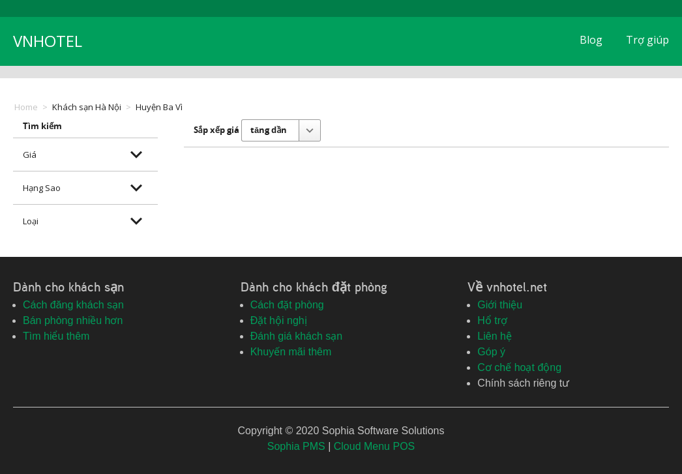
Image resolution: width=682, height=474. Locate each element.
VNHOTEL (47, 41)
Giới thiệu (499, 304)
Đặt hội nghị (278, 320)
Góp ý (491, 351)
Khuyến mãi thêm (291, 351)
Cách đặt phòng (287, 304)
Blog (591, 40)
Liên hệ (494, 336)
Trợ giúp (647, 40)
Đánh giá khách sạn (296, 336)
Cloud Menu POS (374, 446)
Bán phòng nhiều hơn (73, 320)
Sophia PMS (296, 446)
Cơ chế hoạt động (519, 367)
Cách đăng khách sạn (73, 304)
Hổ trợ (492, 320)
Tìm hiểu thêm (56, 336)
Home (26, 107)
